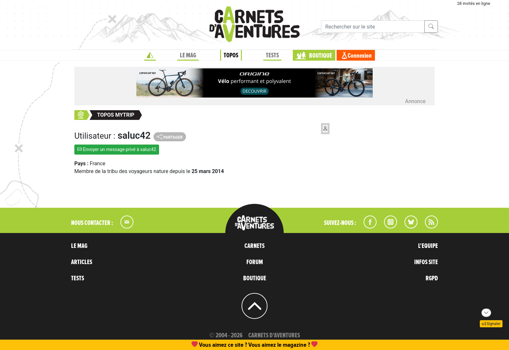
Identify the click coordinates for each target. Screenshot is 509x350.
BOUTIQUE (320, 55)
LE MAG (188, 55)
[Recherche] (373, 26)
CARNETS (254, 246)
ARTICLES (81, 262)
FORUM (254, 262)
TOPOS (231, 55)
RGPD (432, 278)
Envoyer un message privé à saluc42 (116, 149)
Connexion (360, 55)
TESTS (272, 55)
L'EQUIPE (428, 246)
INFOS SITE (426, 262)
